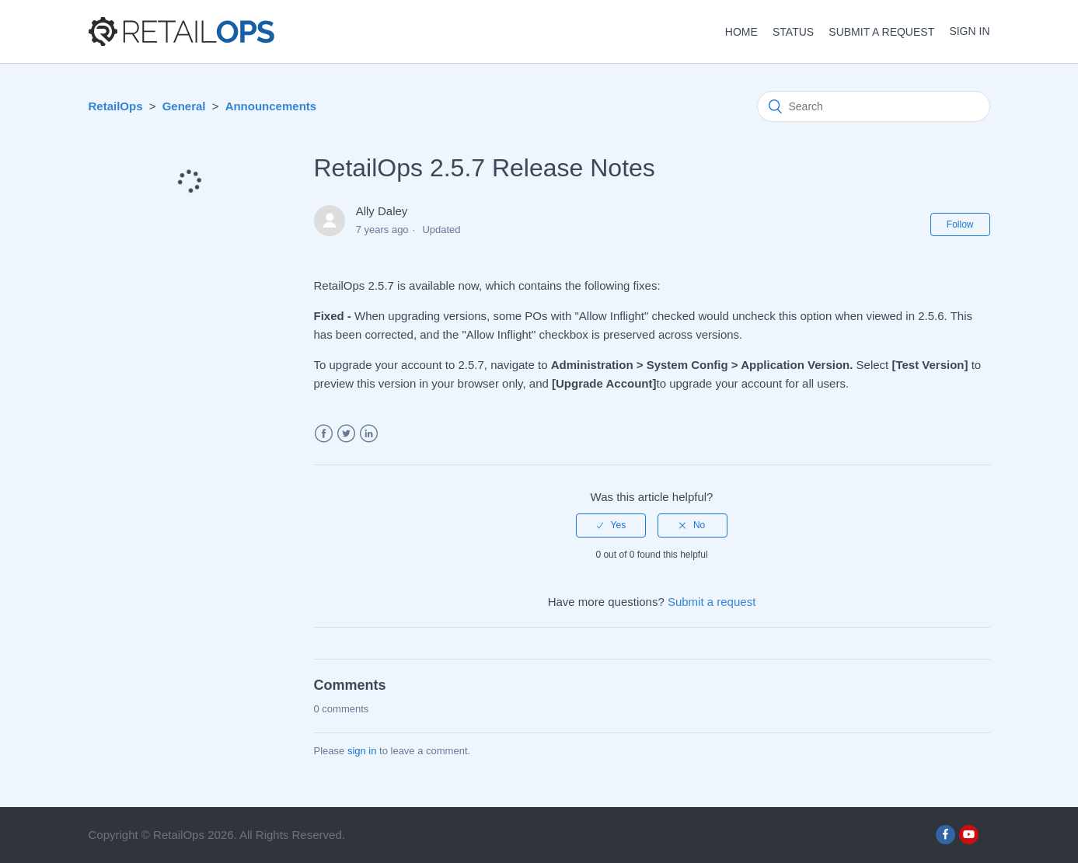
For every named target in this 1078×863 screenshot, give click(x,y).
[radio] (611, 525)
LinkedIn (369, 434)
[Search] (873, 106)
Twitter (346, 434)
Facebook (323, 434)
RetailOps (116, 106)
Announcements (271, 106)
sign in (362, 751)
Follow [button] (960, 224)
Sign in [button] (969, 31)
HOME (741, 32)
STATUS (793, 32)
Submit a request (881, 32)
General (184, 106)
